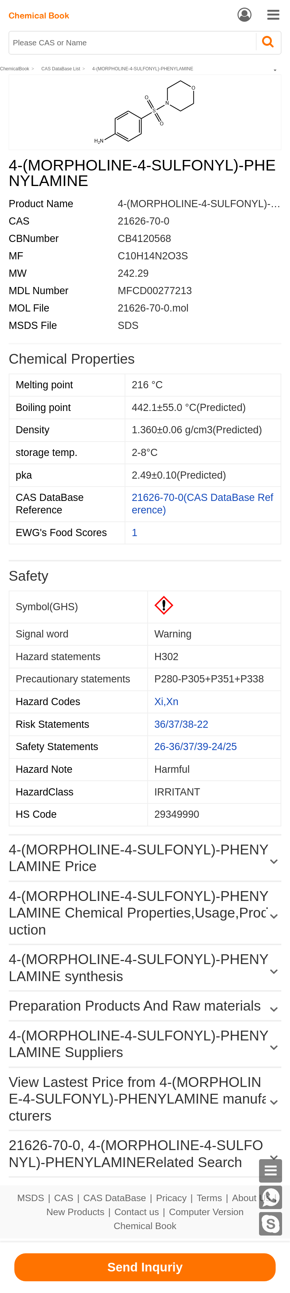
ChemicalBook (14, 68)
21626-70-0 (144, 221)
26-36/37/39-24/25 (195, 746)
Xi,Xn (166, 701)
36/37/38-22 (181, 724)
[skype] (270, 1224)
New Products (75, 1212)
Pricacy (171, 1198)
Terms (209, 1198)
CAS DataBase (114, 1198)
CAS (63, 1198)
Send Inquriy (145, 1267)
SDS (128, 325)
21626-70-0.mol (153, 308)
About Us (251, 1198)
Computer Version (206, 1212)
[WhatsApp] (270, 1197)
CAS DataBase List (61, 68)
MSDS (30, 1198)
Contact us (136, 1212)
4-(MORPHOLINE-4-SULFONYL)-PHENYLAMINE (142, 68)
